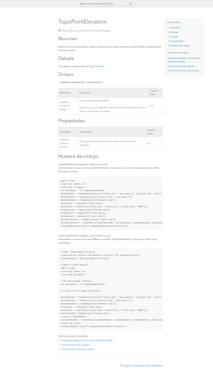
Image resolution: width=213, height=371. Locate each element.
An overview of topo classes (75, 345)
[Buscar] (130, 3)
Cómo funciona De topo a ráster (78, 349)
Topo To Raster (96, 66)
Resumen (175, 27)
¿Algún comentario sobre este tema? (143, 365)
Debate (174, 32)
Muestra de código (180, 45)
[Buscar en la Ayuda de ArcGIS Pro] (103, 3)
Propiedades (177, 41)
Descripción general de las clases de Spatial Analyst (87, 340)
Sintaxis (174, 36)
